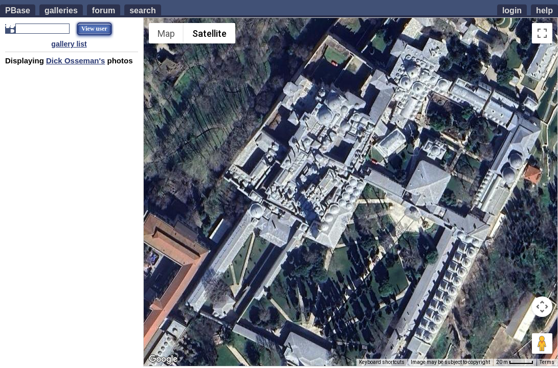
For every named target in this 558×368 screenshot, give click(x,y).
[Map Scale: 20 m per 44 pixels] (515, 362)
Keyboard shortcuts (382, 362)
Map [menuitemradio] (166, 33)
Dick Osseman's (75, 60)
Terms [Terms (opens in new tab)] (547, 362)
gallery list (68, 44)
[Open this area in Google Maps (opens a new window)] (163, 359)
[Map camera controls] (542, 306)
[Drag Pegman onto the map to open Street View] (542, 343)
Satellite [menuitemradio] (209, 33)
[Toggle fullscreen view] (542, 33)
